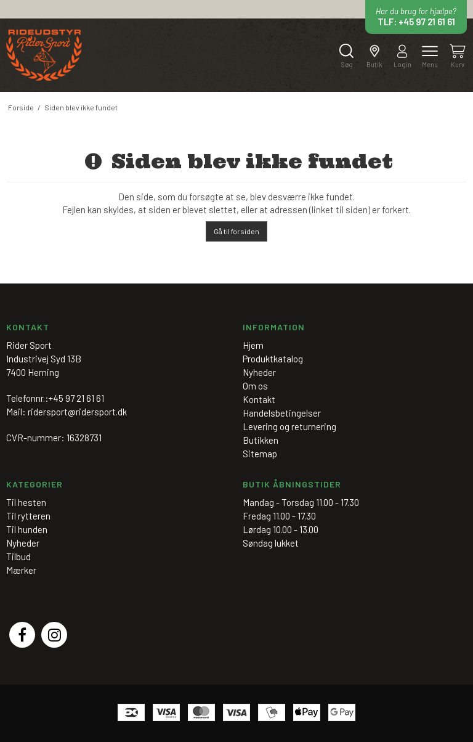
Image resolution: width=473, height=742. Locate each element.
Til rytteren (28, 515)
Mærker (21, 570)
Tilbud (18, 556)
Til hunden (26, 529)
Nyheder (22, 542)
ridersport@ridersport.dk (77, 411)
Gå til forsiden (236, 231)
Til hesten (26, 502)
